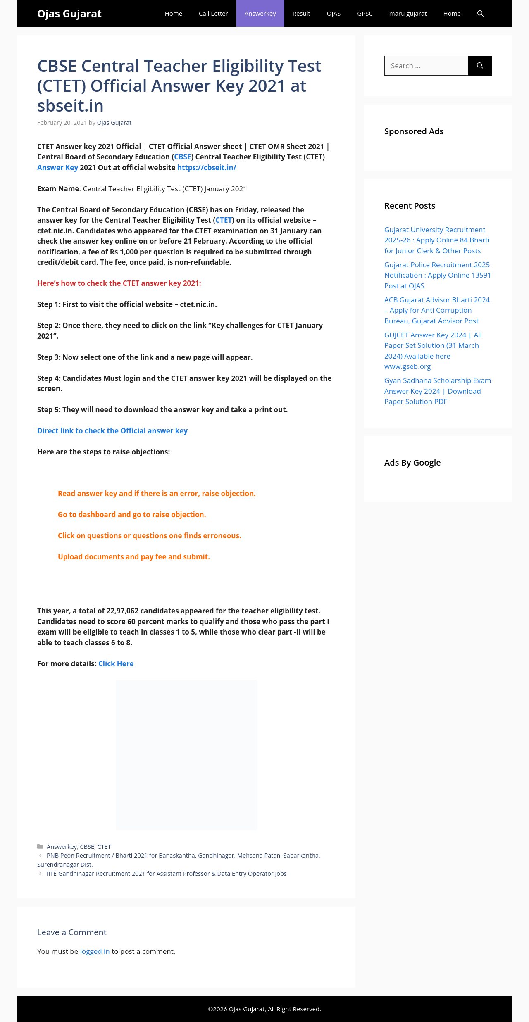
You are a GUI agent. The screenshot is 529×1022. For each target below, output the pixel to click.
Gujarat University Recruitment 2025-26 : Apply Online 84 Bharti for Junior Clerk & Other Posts (437, 240)
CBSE (182, 157)
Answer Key (57, 167)
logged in (95, 951)
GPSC (365, 13)
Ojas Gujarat (69, 13)
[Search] (480, 66)
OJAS (334, 13)
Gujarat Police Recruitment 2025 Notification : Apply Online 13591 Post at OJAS (437, 275)
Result (301, 13)
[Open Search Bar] (480, 13)
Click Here (116, 663)
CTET (223, 220)
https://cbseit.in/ (206, 167)
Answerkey (260, 13)
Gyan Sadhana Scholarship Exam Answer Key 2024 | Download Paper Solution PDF (437, 391)
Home (173, 13)
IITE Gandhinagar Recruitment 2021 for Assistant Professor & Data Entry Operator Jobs (167, 873)
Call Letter (213, 13)
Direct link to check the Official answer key (112, 430)
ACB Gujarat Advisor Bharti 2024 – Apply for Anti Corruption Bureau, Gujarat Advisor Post (437, 310)
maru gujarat (408, 13)
